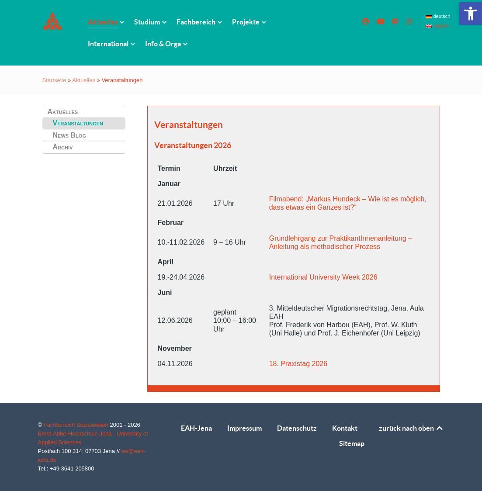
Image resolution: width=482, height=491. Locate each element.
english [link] (437, 25)
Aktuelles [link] (83, 80)
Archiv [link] (63, 147)
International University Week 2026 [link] (323, 277)
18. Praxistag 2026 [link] (298, 363)
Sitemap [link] (351, 443)
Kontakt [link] (344, 428)
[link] (470, 13)
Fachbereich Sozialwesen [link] (77, 425)
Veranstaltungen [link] (78, 123)
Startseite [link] (54, 80)
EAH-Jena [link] (196, 428)
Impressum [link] (244, 428)
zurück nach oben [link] (411, 428)
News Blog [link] (69, 135)
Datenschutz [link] (297, 428)
